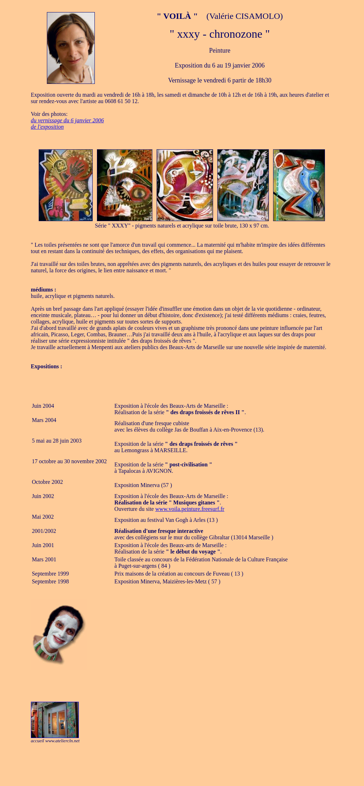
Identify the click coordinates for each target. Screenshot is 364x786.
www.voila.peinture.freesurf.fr (189, 509)
